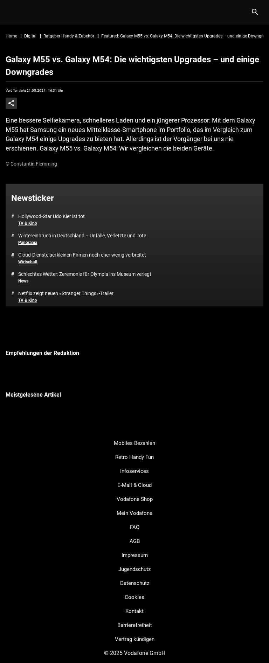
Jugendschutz (134, 569)
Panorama (27, 242)
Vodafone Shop (135, 499)
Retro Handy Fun (134, 457)
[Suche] (254, 12)
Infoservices (134, 471)
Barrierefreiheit (134, 625)
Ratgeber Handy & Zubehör (68, 36)
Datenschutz (134, 583)
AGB (135, 541)
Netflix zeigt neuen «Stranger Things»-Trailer (65, 293)
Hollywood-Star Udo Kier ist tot (51, 216)
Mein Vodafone (134, 513)
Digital (30, 36)
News (23, 281)
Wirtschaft (27, 261)
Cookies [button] (134, 597)
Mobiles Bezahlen (134, 443)
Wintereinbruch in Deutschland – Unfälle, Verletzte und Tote (82, 235)
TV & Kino (27, 223)
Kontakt (134, 611)
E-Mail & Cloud (134, 485)
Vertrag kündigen (134, 639)
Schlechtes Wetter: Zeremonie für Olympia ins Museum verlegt (84, 274)
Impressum (135, 555)
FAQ (134, 527)
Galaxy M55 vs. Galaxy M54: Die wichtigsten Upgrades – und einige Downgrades (132, 66)
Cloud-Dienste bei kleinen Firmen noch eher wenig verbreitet (82, 255)
